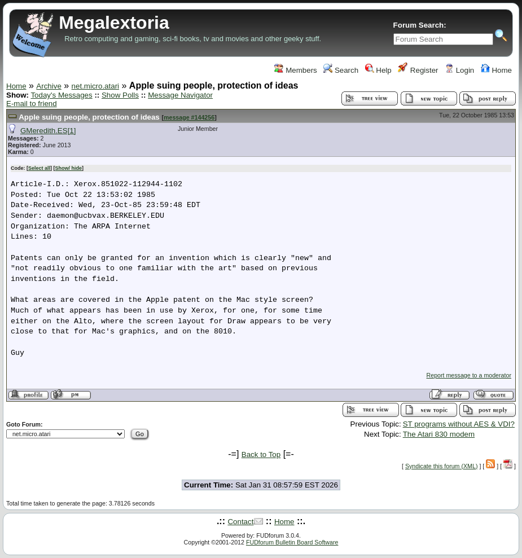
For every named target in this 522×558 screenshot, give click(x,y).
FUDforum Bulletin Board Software (292, 542)
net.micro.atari (95, 86)
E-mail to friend (31, 103)
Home (496, 70)
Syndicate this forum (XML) (441, 466)
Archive (48, 86)
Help (378, 70)
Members (295, 70)
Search (340, 70)
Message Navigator (180, 95)
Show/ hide (68, 168)
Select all (39, 168)
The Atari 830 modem (439, 434)
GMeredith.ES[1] (48, 130)
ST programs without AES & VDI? (459, 424)
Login (459, 70)
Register (418, 70)
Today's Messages (61, 95)
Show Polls (120, 95)
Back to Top (261, 454)
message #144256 (189, 117)
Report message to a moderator (469, 375)
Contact (240, 521)
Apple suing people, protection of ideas (89, 117)
